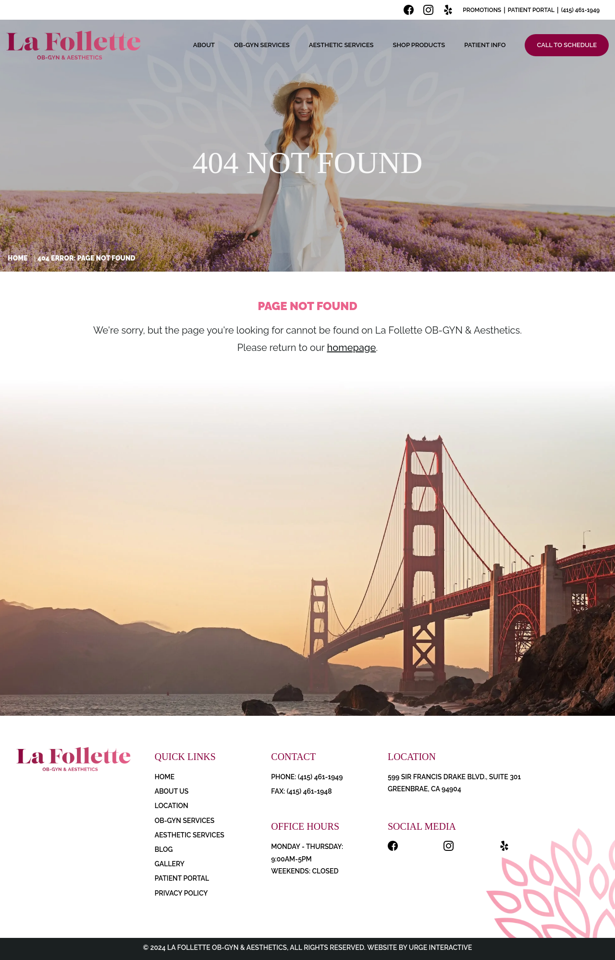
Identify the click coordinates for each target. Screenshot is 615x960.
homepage (351, 347)
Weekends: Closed (304, 871)
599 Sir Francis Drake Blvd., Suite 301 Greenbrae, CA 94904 (454, 783)
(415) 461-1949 (580, 10)
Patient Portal (531, 10)
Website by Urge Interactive (419, 947)
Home (18, 258)
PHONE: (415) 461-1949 (307, 777)
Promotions (482, 10)
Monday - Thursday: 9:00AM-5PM (307, 852)
